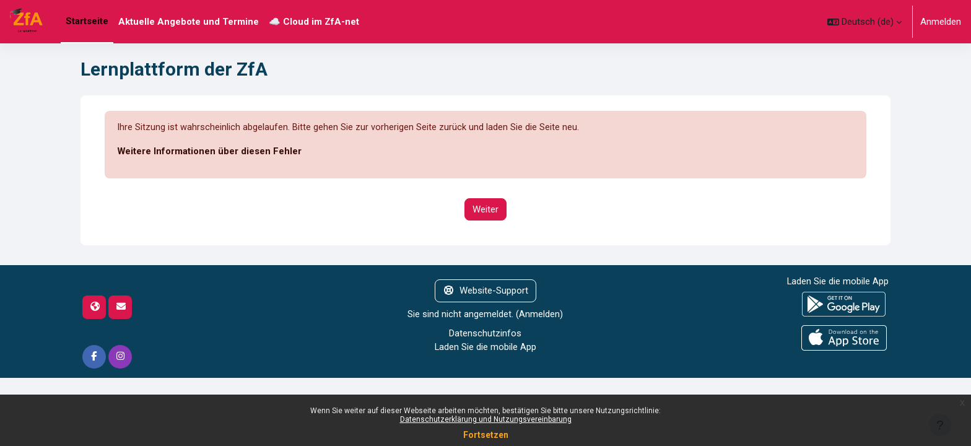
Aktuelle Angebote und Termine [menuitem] (188, 21)
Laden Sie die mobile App (485, 346)
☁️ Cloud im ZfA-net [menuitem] (314, 21)
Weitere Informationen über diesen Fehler (209, 151)
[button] (864, 21)
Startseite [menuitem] (87, 21)
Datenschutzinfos (485, 333)
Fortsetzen (485, 435)
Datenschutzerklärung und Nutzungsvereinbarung (486, 419)
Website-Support (485, 291)
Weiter (485, 209)
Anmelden (940, 21)
